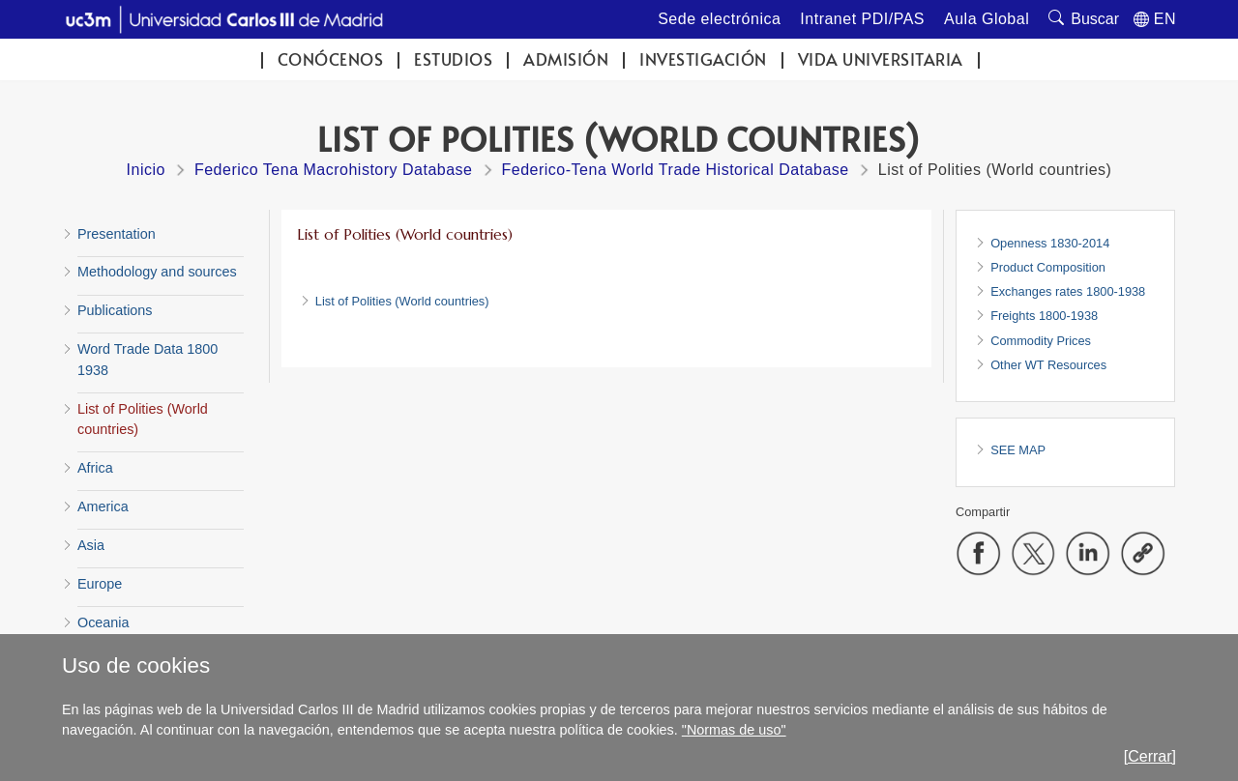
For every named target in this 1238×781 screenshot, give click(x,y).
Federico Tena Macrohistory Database (333, 169)
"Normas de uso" (734, 730)
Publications (115, 310)
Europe (99, 584)
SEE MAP (1018, 450)
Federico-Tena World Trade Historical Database (675, 169)
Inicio (146, 169)
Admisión (565, 59)
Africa (95, 468)
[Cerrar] (1150, 756)
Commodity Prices (1040, 340)
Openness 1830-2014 (1049, 243)
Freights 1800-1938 (1044, 315)
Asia (90, 545)
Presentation (116, 234)
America (103, 506)
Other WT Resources (1048, 365)
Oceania (103, 622)
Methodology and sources (157, 271)
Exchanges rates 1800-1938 (1067, 291)
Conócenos (331, 59)
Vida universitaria (880, 59)
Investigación (703, 59)
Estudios (453, 59)
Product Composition (1047, 267)
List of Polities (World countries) (402, 301)
